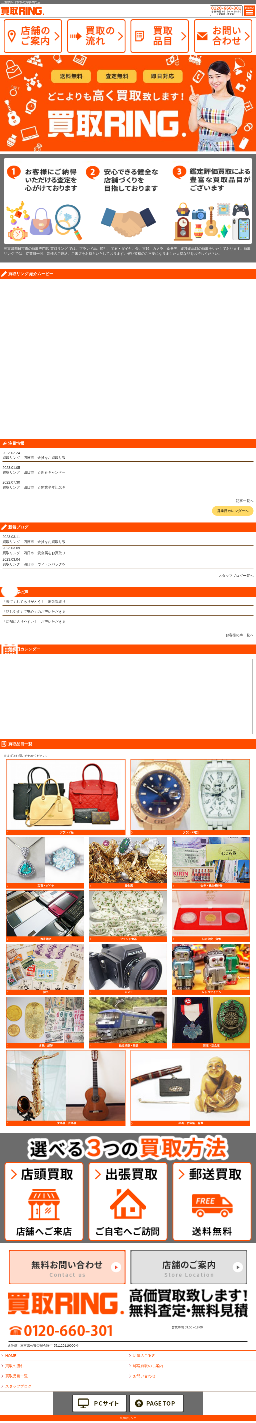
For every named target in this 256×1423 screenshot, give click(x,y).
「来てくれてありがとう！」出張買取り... (35, 602)
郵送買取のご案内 (148, 1366)
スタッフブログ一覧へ (236, 576)
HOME (10, 1355)
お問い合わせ (144, 1376)
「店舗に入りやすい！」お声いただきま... (35, 622)
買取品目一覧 (16, 1376)
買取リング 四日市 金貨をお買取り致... (35, 458)
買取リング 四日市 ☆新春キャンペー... (35, 472)
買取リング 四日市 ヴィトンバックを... (35, 564)
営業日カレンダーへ (232, 511)
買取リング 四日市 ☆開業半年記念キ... (35, 487)
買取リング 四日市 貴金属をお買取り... (35, 553)
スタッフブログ (18, 1386)
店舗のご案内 (144, 1355)
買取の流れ (14, 1366)
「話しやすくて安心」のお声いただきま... (35, 612)
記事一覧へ (245, 501)
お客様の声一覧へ (240, 635)
